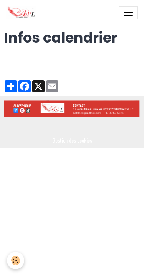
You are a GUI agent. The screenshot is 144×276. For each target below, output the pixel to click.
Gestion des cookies (72, 140)
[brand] (22, 12)
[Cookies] (15, 260)
